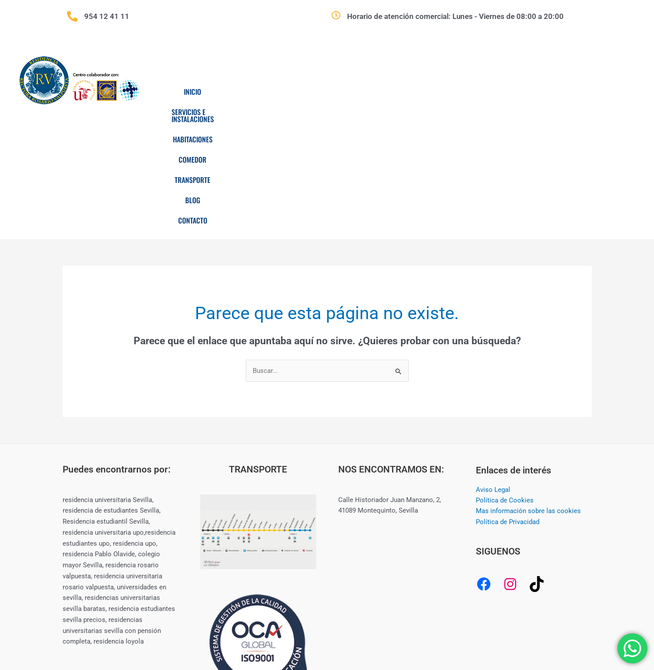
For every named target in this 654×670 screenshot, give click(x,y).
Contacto (565, 91)
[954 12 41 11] (72, 16)
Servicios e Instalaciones (284, 91)
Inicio (214, 91)
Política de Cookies (505, 372)
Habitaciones (365, 91)
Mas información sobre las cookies (528, 383)
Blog (521, 91)
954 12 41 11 (106, 16)
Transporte (474, 91)
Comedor (420, 91)
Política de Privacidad (507, 394)
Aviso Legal (493, 361)
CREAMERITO (485, 631)
